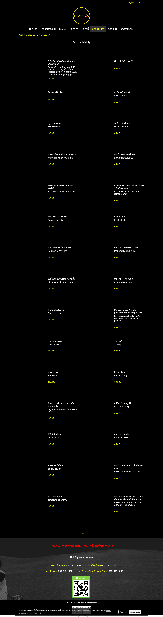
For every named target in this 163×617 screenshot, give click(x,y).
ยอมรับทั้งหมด (135, 612)
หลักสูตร (74, 29)
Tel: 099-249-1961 (138, 3)
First (79, 534)
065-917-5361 (65, 571)
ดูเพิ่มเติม (52, 79)
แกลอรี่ (85, 29)
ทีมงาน (62, 29)
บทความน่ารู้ (98, 29)
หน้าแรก (33, 29)
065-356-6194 (116, 571)
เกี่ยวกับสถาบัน (48, 29)
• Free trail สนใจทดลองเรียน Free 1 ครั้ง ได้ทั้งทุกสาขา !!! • (81, 546)
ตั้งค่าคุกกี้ (123, 612)
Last (83, 534)
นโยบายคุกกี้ (37, 613)
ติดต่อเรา (112, 29)
